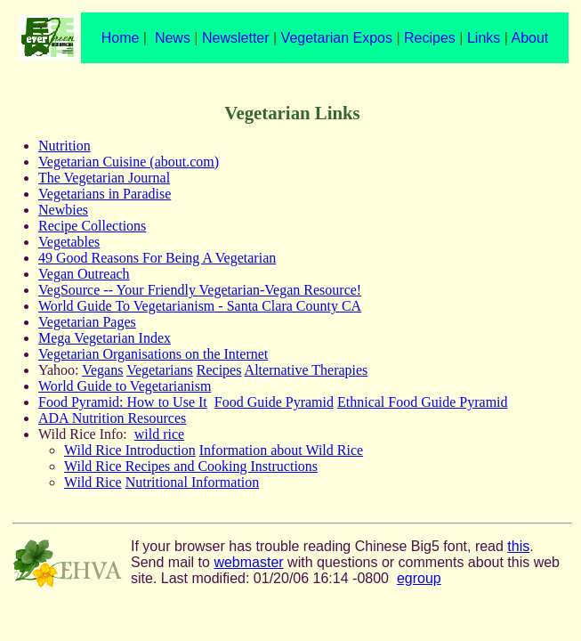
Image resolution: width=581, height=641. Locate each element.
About (529, 37)
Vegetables (69, 241)
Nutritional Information (192, 482)
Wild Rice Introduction (130, 450)
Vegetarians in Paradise (104, 193)
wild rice (159, 434)
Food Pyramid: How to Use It (122, 402)
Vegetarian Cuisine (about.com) (128, 161)
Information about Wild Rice (281, 450)
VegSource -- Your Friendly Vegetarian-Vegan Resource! (199, 289)
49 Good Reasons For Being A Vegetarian (157, 257)
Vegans (102, 369)
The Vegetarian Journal (104, 177)
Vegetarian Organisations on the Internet (153, 353)
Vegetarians (159, 369)
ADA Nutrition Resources (112, 418)
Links (483, 37)
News (172, 37)
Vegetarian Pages (87, 321)
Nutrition (64, 145)
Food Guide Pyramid (274, 402)
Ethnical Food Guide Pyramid (422, 402)
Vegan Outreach (84, 273)
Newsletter (236, 37)
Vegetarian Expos (336, 37)
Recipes (430, 37)
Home (120, 37)
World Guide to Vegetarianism (124, 386)
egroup (419, 578)
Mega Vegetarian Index (104, 337)
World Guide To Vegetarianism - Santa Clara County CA (199, 305)
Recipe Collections (92, 225)
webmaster (248, 562)
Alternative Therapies (306, 369)
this (518, 546)
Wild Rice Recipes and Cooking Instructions (191, 466)
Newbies (63, 209)
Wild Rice (93, 482)
